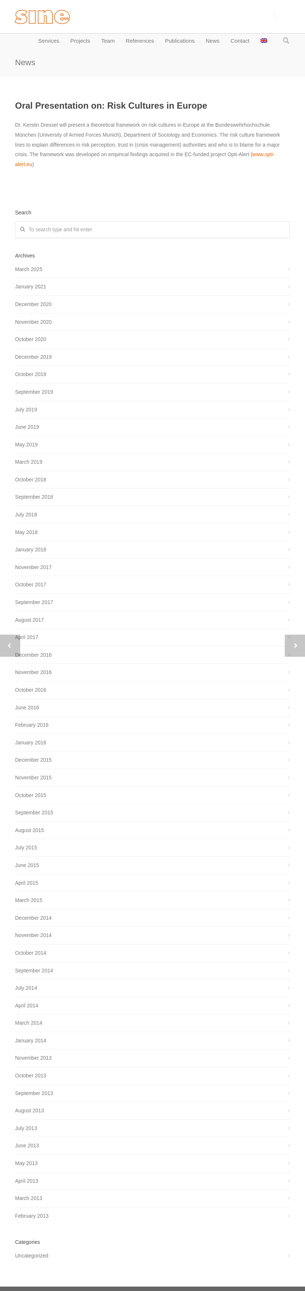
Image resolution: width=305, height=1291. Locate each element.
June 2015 (27, 865)
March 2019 (28, 462)
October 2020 (30, 339)
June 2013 (27, 1145)
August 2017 (29, 620)
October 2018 (30, 480)
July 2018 (26, 515)
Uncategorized (31, 1256)
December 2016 (33, 655)
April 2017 (26, 637)
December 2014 (33, 918)
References (140, 41)
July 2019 (26, 410)
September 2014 (34, 970)
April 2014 (26, 1005)
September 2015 (34, 812)
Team (108, 41)
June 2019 (27, 427)
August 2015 (29, 830)
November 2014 (33, 935)
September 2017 (34, 602)
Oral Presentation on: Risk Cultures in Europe (111, 105)
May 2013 (26, 1163)
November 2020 (33, 322)
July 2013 (26, 1128)
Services (49, 41)
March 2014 (28, 1023)
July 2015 (26, 847)
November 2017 (33, 567)
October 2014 (30, 953)
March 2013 (28, 1198)
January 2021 (30, 287)
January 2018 (30, 549)
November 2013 (33, 1058)
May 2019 (26, 445)
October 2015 (30, 795)
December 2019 (33, 357)
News (213, 41)
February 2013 (32, 1216)
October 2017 (30, 584)
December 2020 (33, 304)
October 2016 (30, 690)
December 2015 (33, 760)
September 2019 (34, 392)
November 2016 (33, 672)
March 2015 (28, 900)
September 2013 (34, 1093)
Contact (240, 41)
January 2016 (30, 743)
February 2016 (32, 725)
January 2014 (30, 1040)
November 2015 (33, 777)
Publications (180, 41)
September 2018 (34, 497)
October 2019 (30, 374)
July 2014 (26, 988)
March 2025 (28, 269)
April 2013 (26, 1181)
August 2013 (29, 1110)
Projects (80, 41)
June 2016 (27, 708)
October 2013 (30, 1075)
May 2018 (26, 532)
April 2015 (26, 883)
